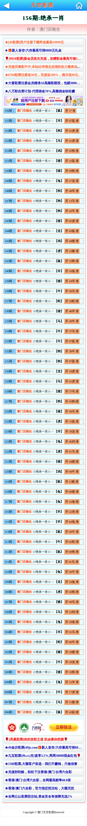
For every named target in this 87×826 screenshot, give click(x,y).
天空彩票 (42, 5)
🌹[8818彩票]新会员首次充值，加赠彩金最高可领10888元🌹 (44, 58)
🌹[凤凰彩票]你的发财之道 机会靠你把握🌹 (36, 739)
